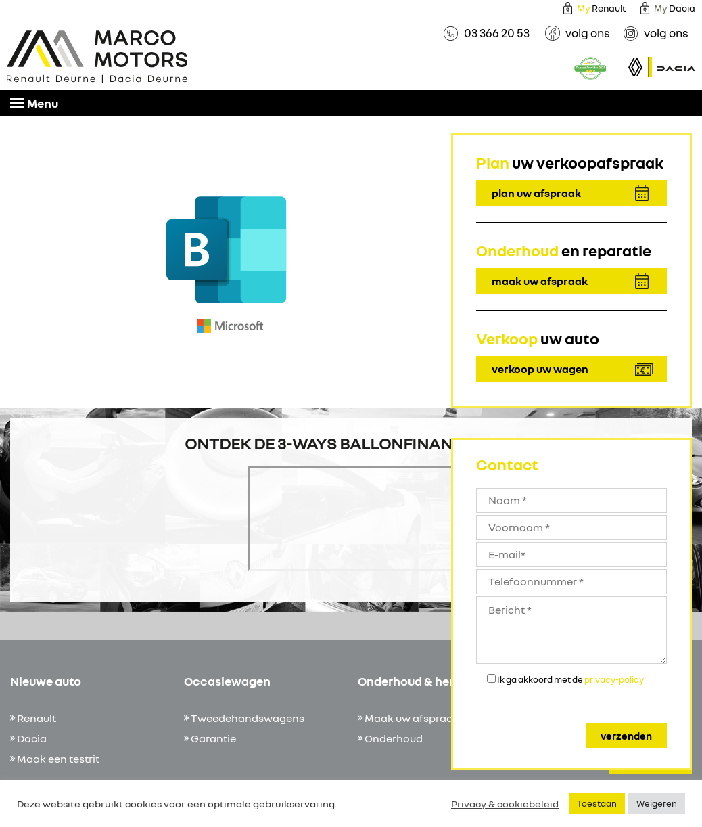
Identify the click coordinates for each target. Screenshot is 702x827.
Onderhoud (394, 738)
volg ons (587, 33)
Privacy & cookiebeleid (505, 803)
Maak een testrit (58, 758)
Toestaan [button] (597, 803)
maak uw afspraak (540, 281)
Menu (34, 102)
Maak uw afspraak (412, 718)
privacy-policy (614, 679)
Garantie (213, 738)
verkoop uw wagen (540, 369)
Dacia (32, 738)
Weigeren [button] (656, 803)
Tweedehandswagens (247, 718)
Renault (601, 8)
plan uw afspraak (536, 193)
